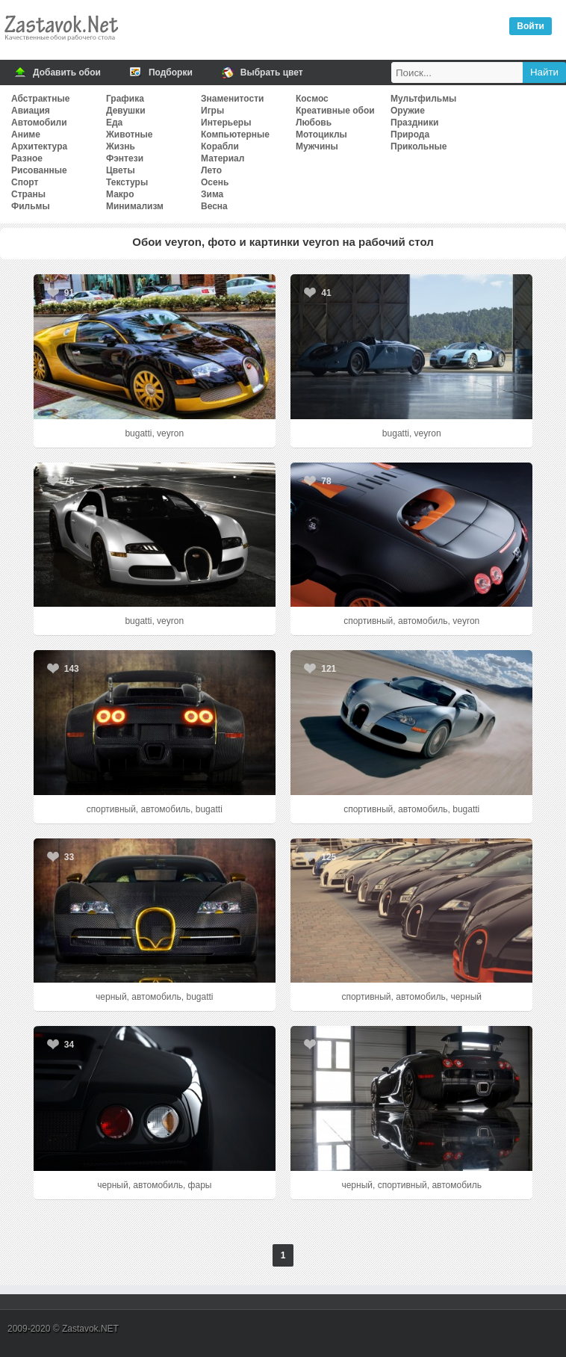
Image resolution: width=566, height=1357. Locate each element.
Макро (120, 194)
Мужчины (317, 146)
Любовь (314, 122)
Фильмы (30, 206)
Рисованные (39, 170)
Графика (125, 98)
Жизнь (120, 146)
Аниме (25, 134)
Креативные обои (335, 110)
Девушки (126, 110)
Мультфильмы (423, 98)
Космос (312, 98)
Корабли (220, 146)
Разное (27, 158)
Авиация (30, 110)
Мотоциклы (321, 134)
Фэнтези (124, 158)
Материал (222, 158)
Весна (214, 206)
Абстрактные (40, 98)
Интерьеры (226, 122)
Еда (114, 122)
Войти (530, 26)
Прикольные (419, 146)
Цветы (120, 170)
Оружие (408, 110)
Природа (410, 134)
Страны (28, 194)
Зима (212, 194)
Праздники (414, 122)
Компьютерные (235, 134)
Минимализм (135, 206)
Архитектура (39, 146)
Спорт (24, 182)
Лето (211, 170)
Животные (129, 134)
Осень (214, 182)
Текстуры (127, 182)
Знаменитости (232, 98)
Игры (212, 110)
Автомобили (39, 122)
